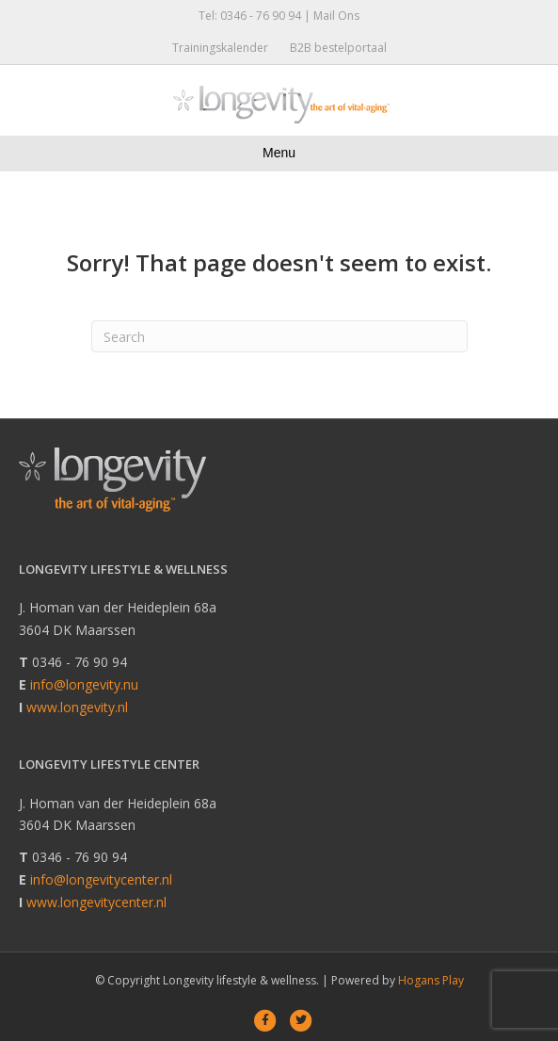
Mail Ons (336, 16)
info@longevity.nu (84, 684)
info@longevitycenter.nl (101, 879)
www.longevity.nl (77, 707)
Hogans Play (431, 980)
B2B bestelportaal (338, 48)
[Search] (279, 336)
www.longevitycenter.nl (96, 902)
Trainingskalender (220, 48)
